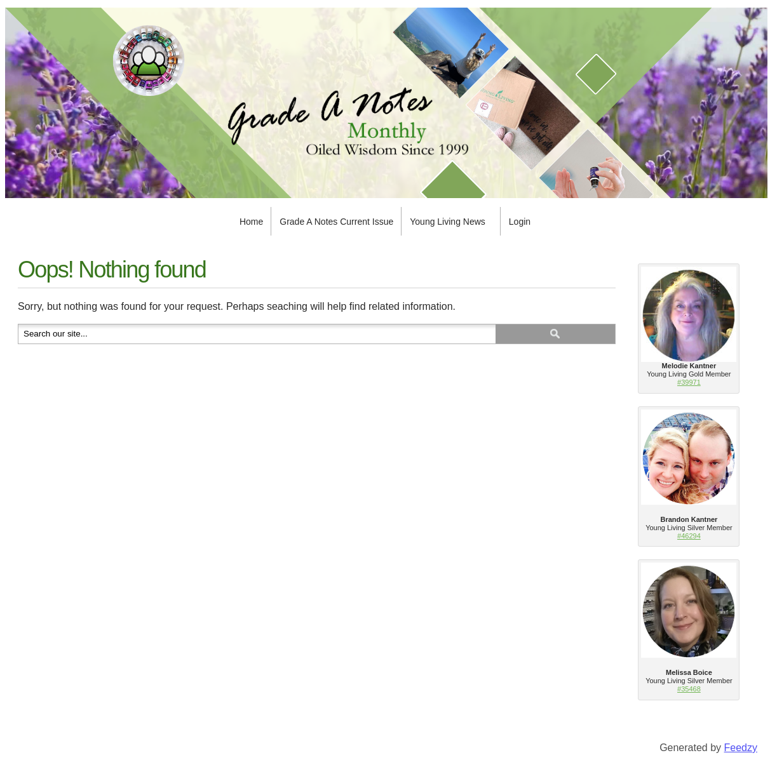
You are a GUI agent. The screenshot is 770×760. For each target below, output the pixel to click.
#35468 (689, 689)
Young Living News (447, 222)
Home (251, 222)
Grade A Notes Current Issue (336, 222)
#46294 (689, 536)
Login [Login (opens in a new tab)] (519, 222)
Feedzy (740, 747)
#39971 (689, 382)
